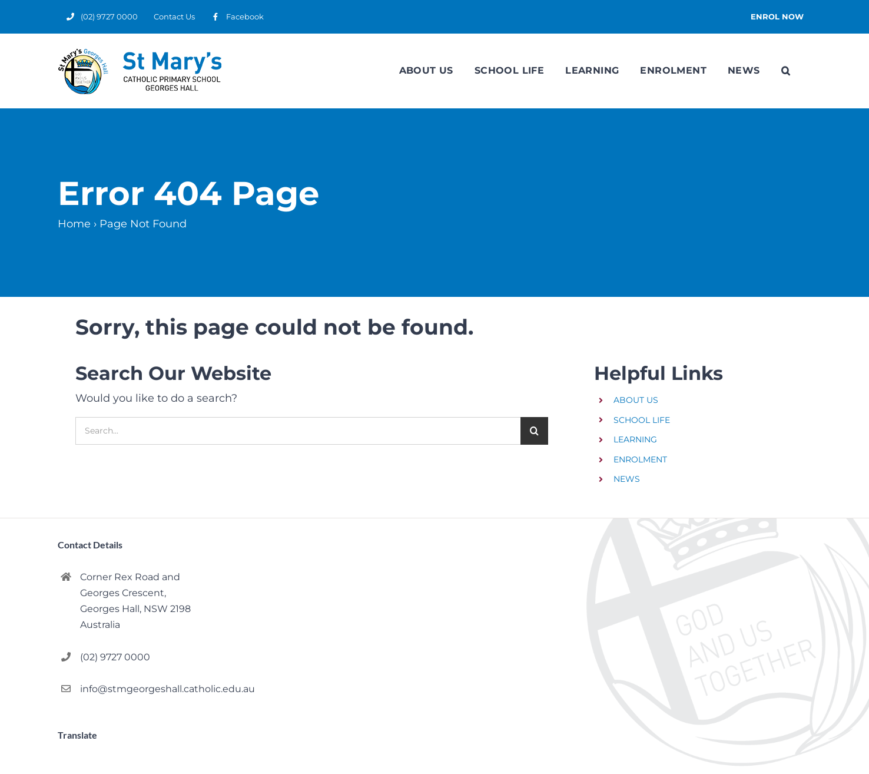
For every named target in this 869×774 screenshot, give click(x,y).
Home (74, 223)
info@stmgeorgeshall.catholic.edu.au (156, 688)
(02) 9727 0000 (115, 657)
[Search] (534, 431)
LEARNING (635, 439)
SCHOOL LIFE (641, 420)
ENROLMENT (640, 459)
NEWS (626, 479)
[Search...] (297, 431)
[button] (785, 71)
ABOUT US (635, 400)
